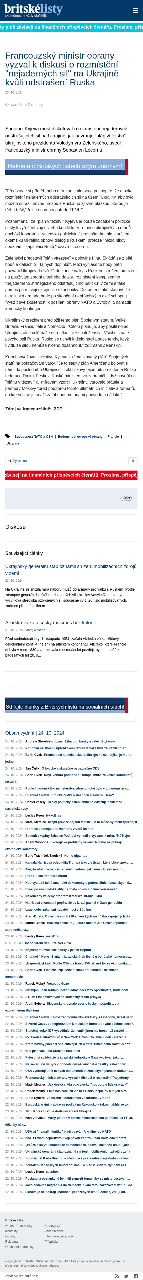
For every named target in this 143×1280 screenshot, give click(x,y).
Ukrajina (13, 443)
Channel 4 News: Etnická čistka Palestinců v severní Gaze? (69, 795)
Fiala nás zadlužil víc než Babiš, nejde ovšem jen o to (87, 1091)
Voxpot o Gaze (58, 983)
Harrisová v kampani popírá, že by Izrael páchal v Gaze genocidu (73, 903)
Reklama (11, 1241)
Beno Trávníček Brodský (43, 856)
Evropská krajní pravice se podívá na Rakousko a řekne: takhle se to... (77, 1104)
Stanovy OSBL (55, 1226)
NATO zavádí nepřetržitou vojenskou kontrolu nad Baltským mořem (75, 1138)
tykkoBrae (53, 815)
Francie (113, 436)
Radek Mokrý (35, 983)
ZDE (58, 409)
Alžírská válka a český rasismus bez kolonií (50, 622)
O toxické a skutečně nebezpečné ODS (70, 768)
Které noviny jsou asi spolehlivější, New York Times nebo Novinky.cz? (77, 1044)
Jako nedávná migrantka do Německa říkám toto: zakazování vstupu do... (80, 1185)
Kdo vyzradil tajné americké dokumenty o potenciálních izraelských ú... (78, 883)
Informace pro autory (59, 1236)
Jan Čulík (32, 768)
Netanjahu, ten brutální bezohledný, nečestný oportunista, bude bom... (78, 990)
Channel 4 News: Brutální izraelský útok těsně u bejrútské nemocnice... (78, 956)
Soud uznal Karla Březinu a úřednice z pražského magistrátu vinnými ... (78, 1158)
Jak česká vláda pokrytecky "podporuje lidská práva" (88, 1084)
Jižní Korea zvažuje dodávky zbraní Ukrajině (58, 1111)
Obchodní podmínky (19, 1247)
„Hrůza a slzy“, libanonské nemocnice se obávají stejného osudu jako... (78, 1145)
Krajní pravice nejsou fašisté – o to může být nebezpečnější (92, 822)
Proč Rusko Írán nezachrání (46, 876)
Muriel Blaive (35, 923)
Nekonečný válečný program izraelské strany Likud (63, 896)
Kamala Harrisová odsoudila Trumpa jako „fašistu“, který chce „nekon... (79, 862)
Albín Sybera (35, 1003)
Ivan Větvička (35, 1118)
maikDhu (52, 936)
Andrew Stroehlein (39, 741)
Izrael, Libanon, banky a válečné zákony (85, 741)
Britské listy (57, 11)
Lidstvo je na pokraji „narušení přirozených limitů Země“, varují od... (76, 1192)
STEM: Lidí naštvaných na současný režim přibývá (63, 997)
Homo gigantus (75, 856)
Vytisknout (18, 461)
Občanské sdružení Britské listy (56, 1261)
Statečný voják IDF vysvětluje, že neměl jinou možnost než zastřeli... (76, 1031)
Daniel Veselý (35, 802)
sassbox (52, 1172)
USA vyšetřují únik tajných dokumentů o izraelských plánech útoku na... (79, 1071)
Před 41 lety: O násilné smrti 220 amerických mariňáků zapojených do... (79, 916)
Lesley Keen (34, 815)
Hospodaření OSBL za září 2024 (47, 943)
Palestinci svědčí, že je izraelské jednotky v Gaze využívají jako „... (75, 1057)
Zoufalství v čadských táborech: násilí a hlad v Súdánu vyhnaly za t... (77, 1165)
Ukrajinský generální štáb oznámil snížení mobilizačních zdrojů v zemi (77, 1151)
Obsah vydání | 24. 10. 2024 (35, 733)
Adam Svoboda (36, 842)
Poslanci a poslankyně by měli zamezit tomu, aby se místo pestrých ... (77, 1178)
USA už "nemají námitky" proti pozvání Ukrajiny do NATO (68, 1131)
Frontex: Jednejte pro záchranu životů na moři (59, 829)
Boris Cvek (33, 755)
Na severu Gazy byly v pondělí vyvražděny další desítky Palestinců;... (77, 1064)
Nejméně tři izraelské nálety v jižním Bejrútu (58, 950)
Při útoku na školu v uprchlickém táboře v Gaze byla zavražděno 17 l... (77, 748)
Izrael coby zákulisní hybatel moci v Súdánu (58, 909)
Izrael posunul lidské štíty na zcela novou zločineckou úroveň (71, 889)
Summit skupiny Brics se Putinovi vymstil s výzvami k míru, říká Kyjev (78, 836)
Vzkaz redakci (54, 1231)
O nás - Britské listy (18, 1226)
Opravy (10, 1236)
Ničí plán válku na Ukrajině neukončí (52, 1051)
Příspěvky (52, 1241)
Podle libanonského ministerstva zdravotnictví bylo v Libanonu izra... (77, 788)
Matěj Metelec (35, 630)
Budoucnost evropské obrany (80, 436)
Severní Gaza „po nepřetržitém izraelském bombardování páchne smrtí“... (80, 1024)
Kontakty (11, 1231)
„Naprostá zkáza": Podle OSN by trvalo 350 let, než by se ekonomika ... (78, 963)
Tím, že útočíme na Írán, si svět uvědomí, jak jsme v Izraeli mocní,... (75, 869)
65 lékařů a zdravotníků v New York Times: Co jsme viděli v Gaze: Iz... (77, 1037)
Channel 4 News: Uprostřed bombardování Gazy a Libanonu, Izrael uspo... (80, 1017)
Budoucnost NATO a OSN (33, 436)
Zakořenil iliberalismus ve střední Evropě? (78, 1098)
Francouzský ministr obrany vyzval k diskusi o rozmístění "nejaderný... (78, 1078)
